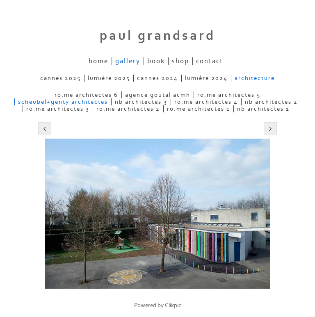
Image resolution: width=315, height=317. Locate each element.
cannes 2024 (157, 78)
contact (209, 61)
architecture (255, 78)
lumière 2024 (206, 78)
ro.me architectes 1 (198, 108)
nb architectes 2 (271, 101)
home (98, 61)
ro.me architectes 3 (57, 108)
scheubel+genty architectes (63, 101)
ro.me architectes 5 (228, 94)
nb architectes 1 (263, 108)
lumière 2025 (109, 78)
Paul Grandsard (157, 35)
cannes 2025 (60, 78)
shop (180, 61)
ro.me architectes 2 (128, 108)
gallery (127, 61)
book (156, 61)
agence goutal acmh (157, 94)
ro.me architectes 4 (206, 101)
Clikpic (173, 305)
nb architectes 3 (141, 101)
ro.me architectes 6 (86, 94)
